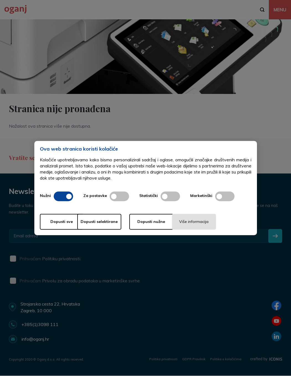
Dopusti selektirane (114, 221)
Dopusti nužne (167, 221)
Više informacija (220, 221)
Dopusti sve (62, 221)
